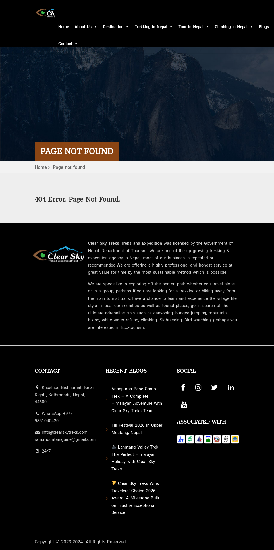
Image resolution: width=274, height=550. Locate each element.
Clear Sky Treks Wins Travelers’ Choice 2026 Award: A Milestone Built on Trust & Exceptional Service (135, 498)
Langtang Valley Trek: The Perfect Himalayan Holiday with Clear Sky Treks (135, 458)
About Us (85, 26)
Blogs (264, 26)
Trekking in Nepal (154, 26)
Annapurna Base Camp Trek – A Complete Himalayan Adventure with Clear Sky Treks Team (136, 399)
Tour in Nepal (193, 26)
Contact (68, 43)
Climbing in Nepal (234, 26)
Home (63, 26)
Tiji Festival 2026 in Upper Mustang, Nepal (136, 429)
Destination (116, 26)
